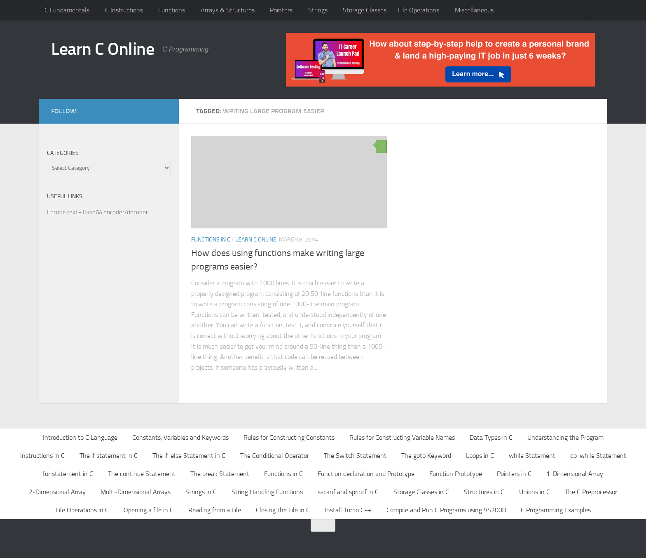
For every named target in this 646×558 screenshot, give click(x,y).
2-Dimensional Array (57, 492)
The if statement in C (109, 456)
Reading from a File (214, 510)
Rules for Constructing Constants (289, 437)
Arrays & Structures (228, 10)
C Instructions (124, 10)
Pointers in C (514, 474)
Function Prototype (455, 474)
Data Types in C (491, 437)
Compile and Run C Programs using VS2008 (446, 510)
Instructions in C (42, 456)
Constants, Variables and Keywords (180, 437)
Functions (171, 10)
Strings (318, 10)
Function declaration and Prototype (366, 474)
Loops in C (480, 456)
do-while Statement (598, 456)
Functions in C (210, 239)
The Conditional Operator (274, 456)
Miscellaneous (474, 10)
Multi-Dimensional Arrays (136, 492)
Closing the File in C (283, 510)
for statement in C (68, 474)
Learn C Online (102, 49)
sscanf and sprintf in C (348, 492)
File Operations (418, 10)
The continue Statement (142, 474)
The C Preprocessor (591, 492)
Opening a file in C (148, 510)
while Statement (532, 456)
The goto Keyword (426, 456)
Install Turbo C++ (348, 510)
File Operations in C (82, 510)
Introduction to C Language (80, 437)
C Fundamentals (66, 10)
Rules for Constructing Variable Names (402, 437)
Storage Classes (364, 10)
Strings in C (201, 492)
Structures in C (484, 492)
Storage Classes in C (421, 492)
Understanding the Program (565, 437)
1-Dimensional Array (574, 474)
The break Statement (219, 474)
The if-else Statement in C (188, 456)
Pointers (281, 10)
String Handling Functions (267, 492)
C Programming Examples (556, 510)
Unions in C (534, 492)
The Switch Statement (355, 456)
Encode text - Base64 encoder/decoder (97, 212)
